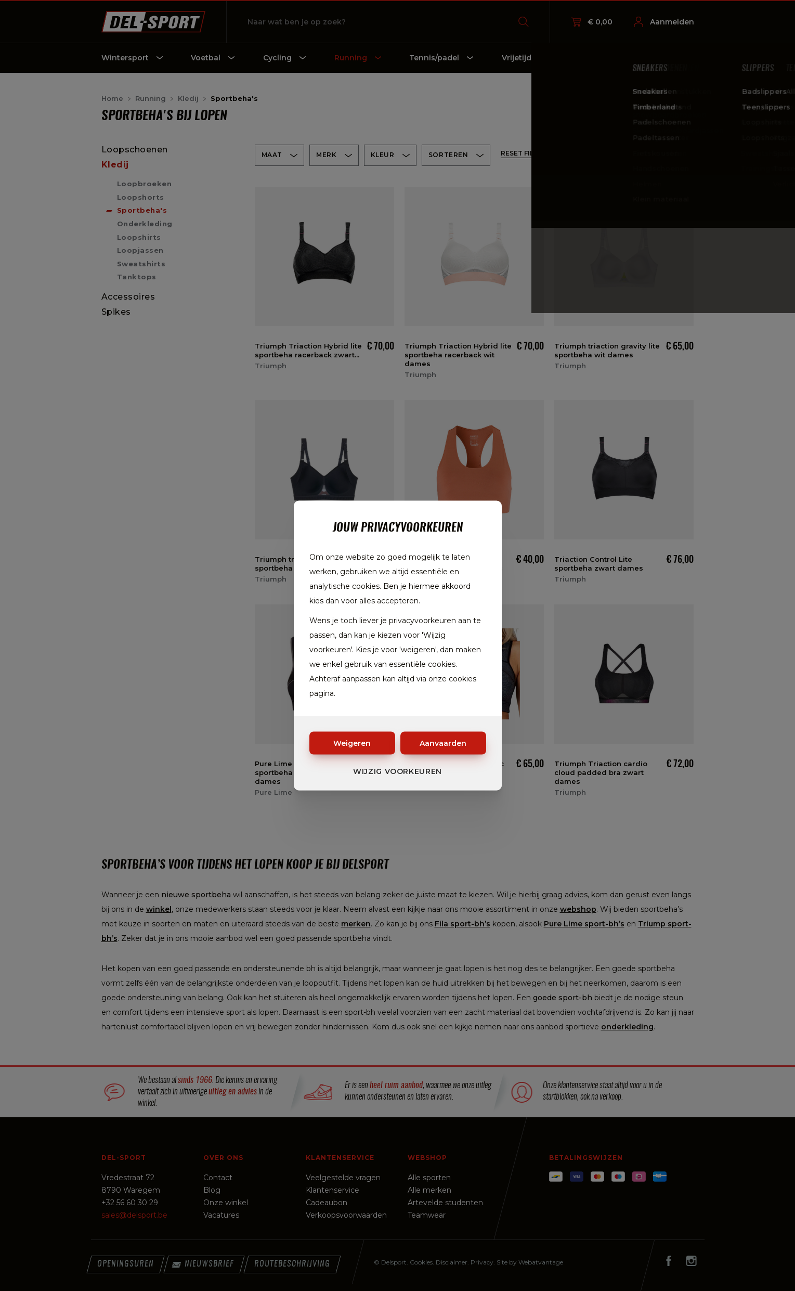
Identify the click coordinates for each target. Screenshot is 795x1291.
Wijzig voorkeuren (397, 771)
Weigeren (352, 743)
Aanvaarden (443, 743)
